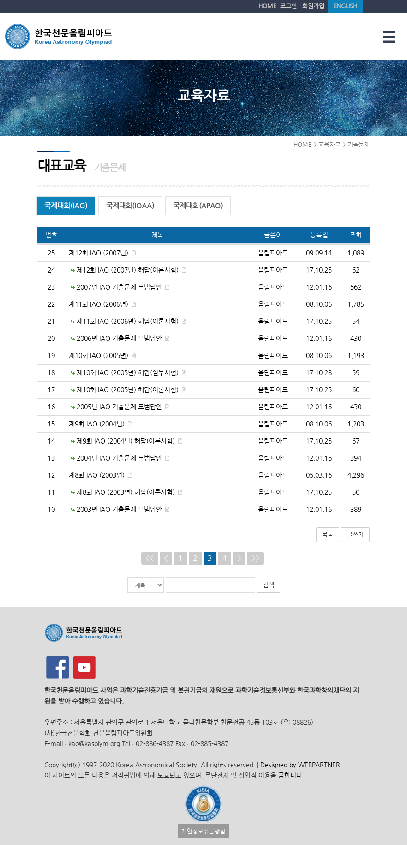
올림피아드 (273, 252)
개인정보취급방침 (203, 830)
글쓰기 (355, 533)
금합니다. (291, 775)
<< (149, 557)
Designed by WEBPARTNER (299, 764)
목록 (327, 533)
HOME (267, 5)
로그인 (288, 5)
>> (255, 557)
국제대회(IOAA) (130, 205)
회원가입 (313, 5)
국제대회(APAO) (198, 205)
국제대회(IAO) (65, 205)
